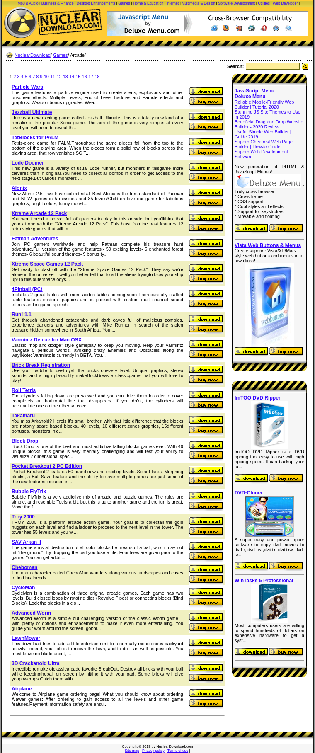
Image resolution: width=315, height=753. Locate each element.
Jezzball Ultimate (32, 112)
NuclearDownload (33, 55)
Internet (172, 3)
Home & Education (148, 3)
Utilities (264, 3)
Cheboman (25, 567)
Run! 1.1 (22, 314)
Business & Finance (57, 3)
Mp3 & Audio (28, 3)
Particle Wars (27, 87)
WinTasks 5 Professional (264, 581)
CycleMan (23, 588)
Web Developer (285, 3)
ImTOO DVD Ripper (258, 398)
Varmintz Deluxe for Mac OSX (47, 340)
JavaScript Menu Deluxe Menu (254, 93)
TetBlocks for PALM (35, 137)
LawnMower (26, 638)
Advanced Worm (31, 613)
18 (96, 76)
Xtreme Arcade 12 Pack (39, 213)
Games (124, 3)
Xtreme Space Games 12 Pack (47, 264)
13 (65, 76)
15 (77, 76)
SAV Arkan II (26, 542)
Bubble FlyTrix (29, 491)
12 (58, 76)
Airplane (22, 689)
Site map (132, 750)
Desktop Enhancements (96, 3)
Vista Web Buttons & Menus (268, 245)
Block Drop (25, 441)
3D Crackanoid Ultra (36, 663)
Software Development (236, 3)
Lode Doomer (28, 163)
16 (84, 76)
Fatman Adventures (35, 239)
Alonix (19, 188)
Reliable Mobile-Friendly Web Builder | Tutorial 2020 (264, 104)
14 (71, 76)
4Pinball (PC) (27, 289)
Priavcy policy (153, 750)
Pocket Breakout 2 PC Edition (47, 466)
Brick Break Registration (41, 365)
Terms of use (177, 750)
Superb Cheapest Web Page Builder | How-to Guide (264, 144)
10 (46, 76)
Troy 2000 (23, 517)
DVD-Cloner (249, 493)
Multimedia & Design (198, 3)
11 (52, 76)
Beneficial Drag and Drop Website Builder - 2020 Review (269, 124)
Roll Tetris (24, 390)
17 (90, 76)
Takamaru (23, 416)
